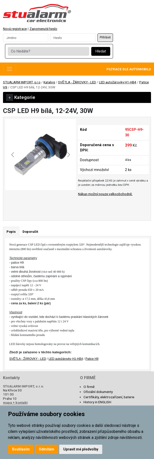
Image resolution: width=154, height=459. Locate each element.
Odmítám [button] (46, 449)
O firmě (89, 387)
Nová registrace (15, 29)
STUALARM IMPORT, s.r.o (21, 82)
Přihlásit (105, 37)
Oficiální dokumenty (98, 392)
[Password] (73, 37)
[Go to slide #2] (54, 201)
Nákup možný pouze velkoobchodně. (105, 194)
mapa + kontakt (15, 402)
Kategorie (20, 97)
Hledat (101, 51)
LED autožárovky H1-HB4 (117, 82)
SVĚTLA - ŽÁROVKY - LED (77, 82)
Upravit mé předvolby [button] (80, 449)
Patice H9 (92, 359)
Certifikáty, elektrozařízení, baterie (109, 397)
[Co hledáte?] (48, 51)
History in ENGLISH (97, 402)
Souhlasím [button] (21, 449)
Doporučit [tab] (30, 231)
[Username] (25, 37)
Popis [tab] (11, 231)
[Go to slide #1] (28, 201)
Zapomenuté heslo (43, 29)
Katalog (49, 82)
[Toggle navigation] (9, 69)
